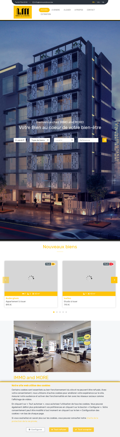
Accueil (44, 10)
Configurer (36, 430)
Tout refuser (60, 430)
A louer (67, 10)
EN (98, 2)
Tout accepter (85, 430)
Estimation (46, 14)
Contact (91, 10)
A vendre (56, 10)
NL (103, 2)
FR (93, 2)
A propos (79, 10)
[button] (64, 140)
